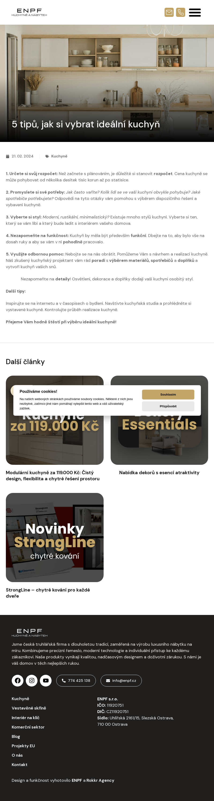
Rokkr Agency (100, 780)
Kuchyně (59, 156)
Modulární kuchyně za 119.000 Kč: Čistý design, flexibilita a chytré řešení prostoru (53, 475)
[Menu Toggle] (194, 12)
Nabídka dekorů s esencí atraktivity (159, 472)
